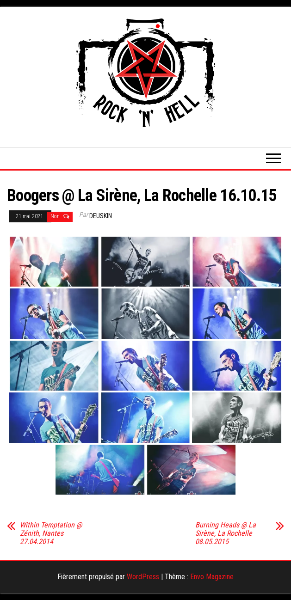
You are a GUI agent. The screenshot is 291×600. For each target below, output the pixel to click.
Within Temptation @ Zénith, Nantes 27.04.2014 (51, 533)
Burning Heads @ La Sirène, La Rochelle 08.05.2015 (225, 533)
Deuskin (100, 216)
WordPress (143, 576)
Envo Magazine (212, 576)
